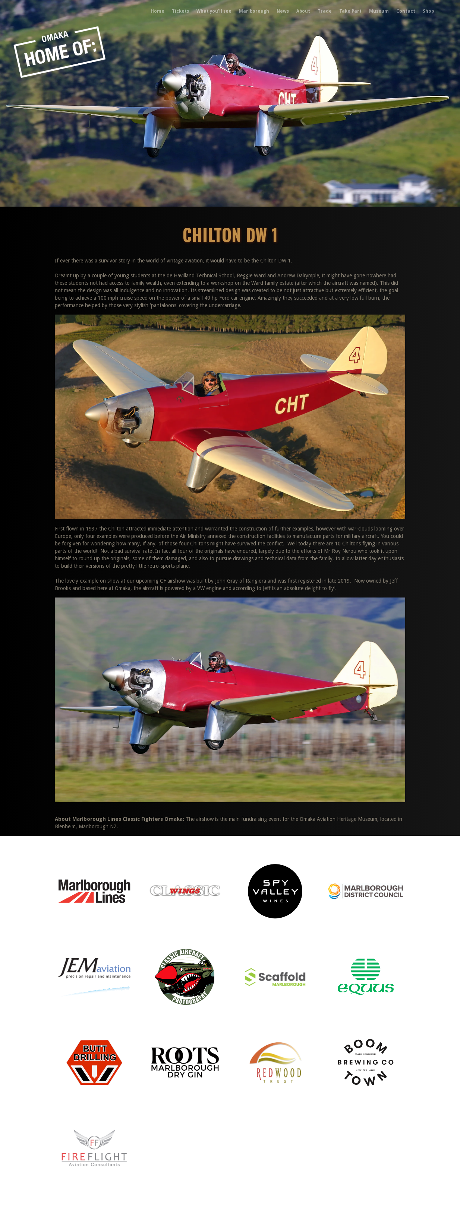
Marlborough (254, 11)
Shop (428, 11)
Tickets (180, 11)
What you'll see (213, 11)
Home (157, 11)
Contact (405, 11)
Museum (379, 11)
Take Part (350, 11)
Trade (325, 11)
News (283, 11)
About (303, 11)
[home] (38, 11)
